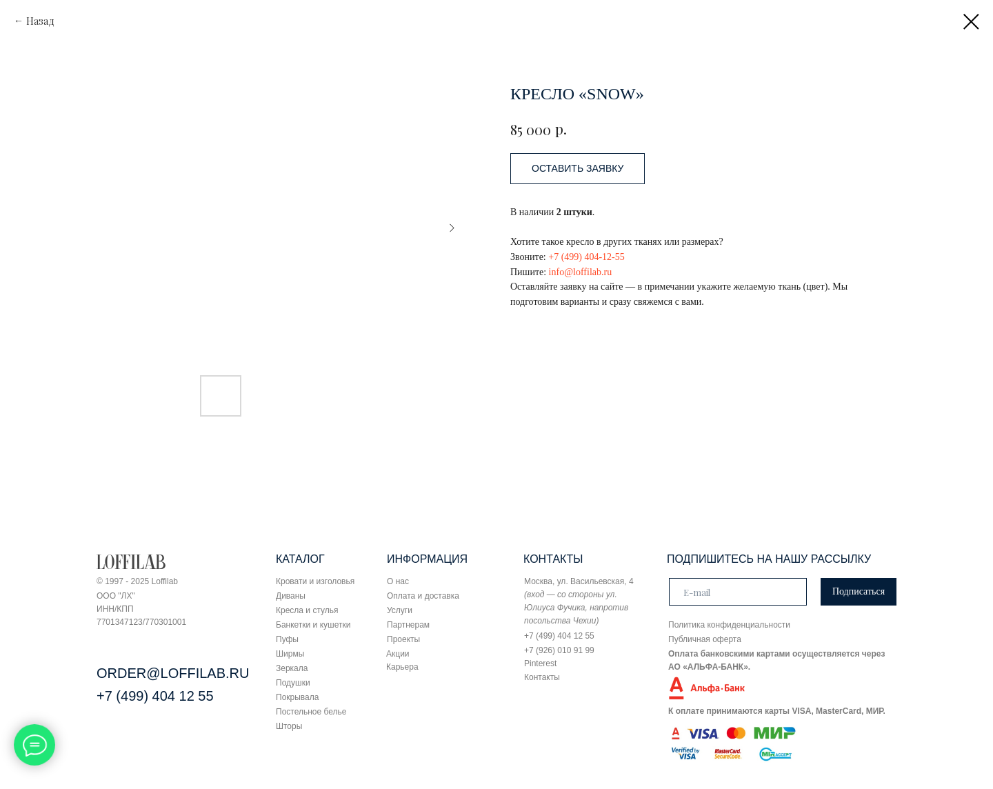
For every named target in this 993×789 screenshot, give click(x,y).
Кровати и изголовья (315, 581)
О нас (398, 581)
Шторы (289, 726)
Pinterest (540, 663)
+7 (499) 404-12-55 (586, 257)
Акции (398, 654)
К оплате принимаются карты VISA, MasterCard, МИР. (776, 711)
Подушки (293, 683)
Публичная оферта (704, 639)
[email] (738, 592)
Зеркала (292, 668)
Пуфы (287, 639)
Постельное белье (311, 712)
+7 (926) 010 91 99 (559, 650)
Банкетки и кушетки (313, 625)
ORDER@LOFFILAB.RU (173, 673)
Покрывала (297, 697)
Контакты (542, 677)
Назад (40, 21)
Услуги (399, 610)
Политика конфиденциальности (729, 625)
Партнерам (408, 625)
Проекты (403, 639)
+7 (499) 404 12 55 (155, 695)
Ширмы (290, 654)
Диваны (290, 596)
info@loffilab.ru (580, 272)
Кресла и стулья (307, 610)
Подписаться (858, 591)
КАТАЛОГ (300, 559)
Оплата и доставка (423, 596)
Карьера (402, 667)
